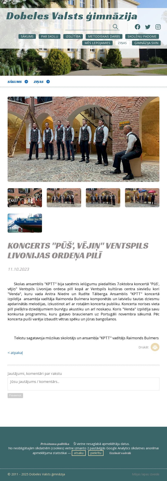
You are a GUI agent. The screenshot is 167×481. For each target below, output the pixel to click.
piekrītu (95, 453)
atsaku (79, 453)
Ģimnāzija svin (146, 43)
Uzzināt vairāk (120, 453)
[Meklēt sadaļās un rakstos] (92, 28)
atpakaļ (17, 352)
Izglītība (73, 36)
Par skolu (49, 36)
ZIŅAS (122, 43)
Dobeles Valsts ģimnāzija (72, 15)
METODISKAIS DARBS (104, 36)
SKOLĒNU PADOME (142, 36)
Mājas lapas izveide (145, 474)
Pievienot (15, 395)
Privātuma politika (55, 444)
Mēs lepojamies (97, 43)
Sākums (27, 36)
